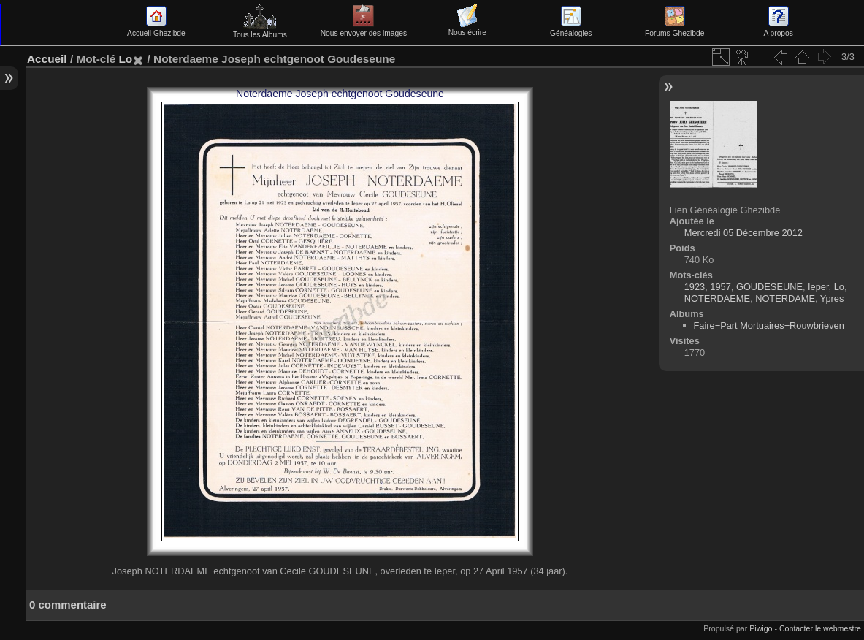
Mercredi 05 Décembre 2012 (743, 232)
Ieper (818, 286)
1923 (694, 286)
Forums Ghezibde (674, 29)
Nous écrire (467, 28)
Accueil (47, 59)
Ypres (832, 298)
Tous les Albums (260, 31)
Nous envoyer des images (364, 29)
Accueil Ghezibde (156, 29)
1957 (720, 286)
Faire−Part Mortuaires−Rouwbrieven (769, 325)
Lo (125, 59)
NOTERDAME (785, 298)
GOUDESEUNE (769, 286)
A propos (777, 29)
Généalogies (571, 29)
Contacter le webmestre (820, 628)
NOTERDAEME (717, 298)
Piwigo (760, 628)
